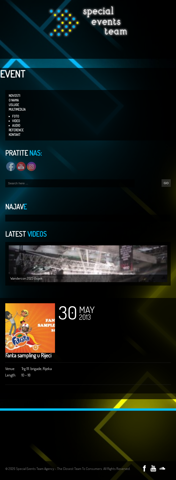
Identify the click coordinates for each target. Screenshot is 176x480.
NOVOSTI (14, 96)
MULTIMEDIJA (17, 109)
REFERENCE (16, 130)
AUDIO (16, 125)
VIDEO (16, 121)
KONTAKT (14, 135)
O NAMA (14, 100)
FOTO (15, 116)
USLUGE (14, 105)
